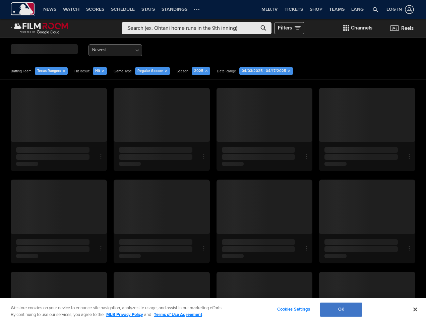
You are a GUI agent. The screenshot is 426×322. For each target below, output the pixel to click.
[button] (375, 9)
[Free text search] (196, 28)
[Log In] (398, 9)
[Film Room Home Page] (39, 28)
